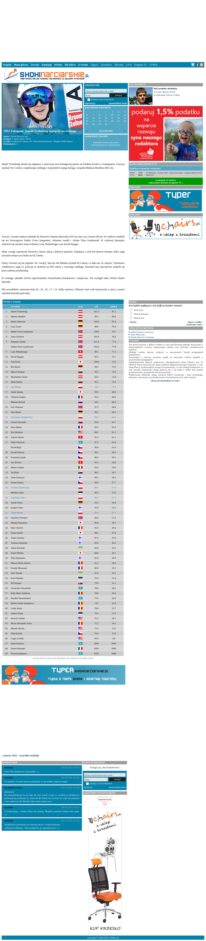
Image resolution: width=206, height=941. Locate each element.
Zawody (35, 64)
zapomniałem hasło (118, 103)
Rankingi (47, 64)
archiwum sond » (194, 324)
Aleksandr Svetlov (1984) (167, 95)
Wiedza (58, 64)
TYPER (153, 64)
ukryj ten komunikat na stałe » (166, 380)
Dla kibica (70, 64)
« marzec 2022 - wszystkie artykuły (20, 755)
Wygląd (7, 64)
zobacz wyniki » (195, 322)
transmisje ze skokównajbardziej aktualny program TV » (166, 181)
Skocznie (118, 64)
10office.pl (114, 937)
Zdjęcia (94, 64)
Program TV (140, 64)
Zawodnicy (106, 64)
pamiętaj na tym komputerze (102, 99)
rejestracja (90, 103)
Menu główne (21, 64)
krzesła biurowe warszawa (142, 337)
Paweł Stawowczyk (19, 136)
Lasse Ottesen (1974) (165, 92)
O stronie (83, 64)
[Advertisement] (103, 30)
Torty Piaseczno (137, 334)
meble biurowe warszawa (141, 332)
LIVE (129, 64)
